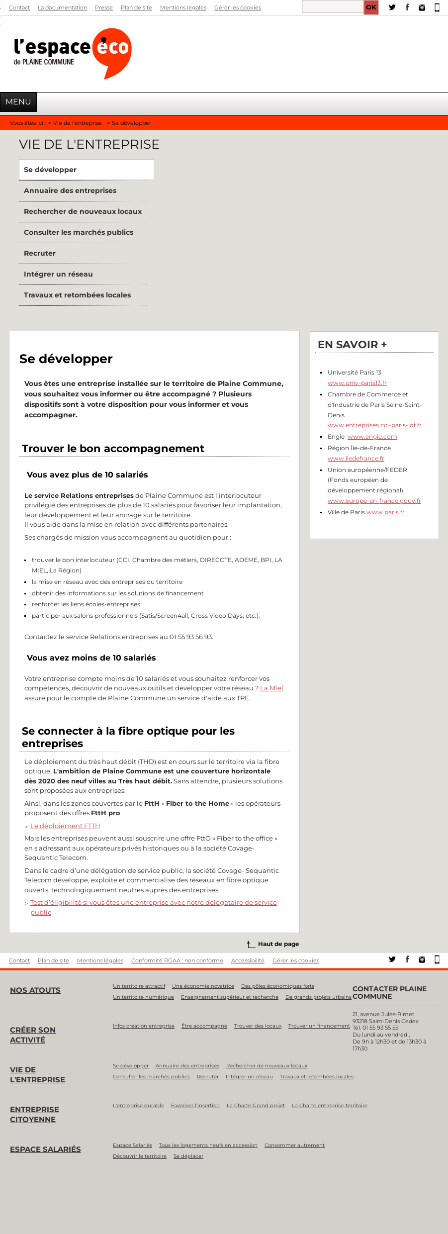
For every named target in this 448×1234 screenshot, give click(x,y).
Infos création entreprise (144, 1026)
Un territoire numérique (143, 997)
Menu (18, 101)
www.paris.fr (385, 512)
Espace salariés (45, 1149)
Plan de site (136, 7)
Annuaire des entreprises (70, 190)
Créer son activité (33, 1034)
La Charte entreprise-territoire (329, 1105)
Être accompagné (204, 1026)
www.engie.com (372, 436)
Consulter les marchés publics (78, 232)
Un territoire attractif (139, 986)
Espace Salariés (132, 1145)
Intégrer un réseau (58, 274)
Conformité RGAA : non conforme (177, 960)
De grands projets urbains (318, 997)
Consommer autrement (295, 1145)
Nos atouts (35, 990)
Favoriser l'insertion (195, 1105)
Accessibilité (248, 960)
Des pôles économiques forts (277, 986)
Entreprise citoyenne (34, 1114)
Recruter (40, 253)
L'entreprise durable (138, 1105)
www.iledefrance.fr (356, 458)
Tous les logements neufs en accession (208, 1145)
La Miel (271, 688)
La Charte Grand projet (256, 1105)
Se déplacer (188, 1156)
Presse (104, 7)
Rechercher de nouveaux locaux (83, 211)
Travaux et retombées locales (77, 294)
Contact (19, 7)
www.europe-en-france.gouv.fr (374, 500)
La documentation (62, 7)
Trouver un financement (319, 1026)
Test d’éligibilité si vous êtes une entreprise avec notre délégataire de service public (153, 907)
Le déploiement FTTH (65, 826)
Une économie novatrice (203, 986)
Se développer (50, 169)
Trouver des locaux (257, 1026)
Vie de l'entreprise (77, 122)
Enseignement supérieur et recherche (229, 997)
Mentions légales (183, 7)
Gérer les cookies (237, 7)
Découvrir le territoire (140, 1156)
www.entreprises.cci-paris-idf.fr (375, 425)
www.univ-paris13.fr (357, 382)
